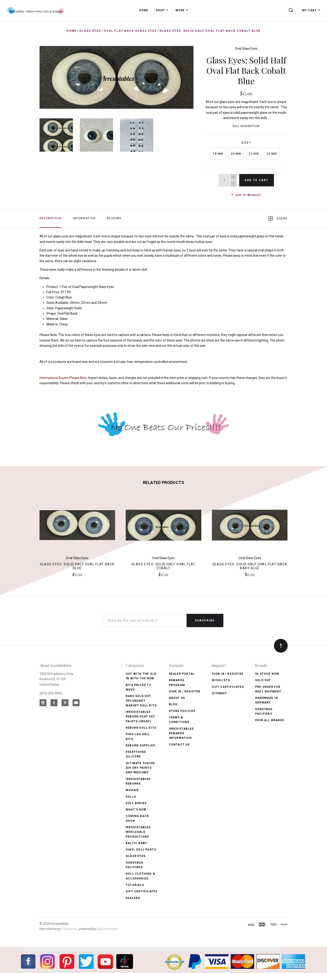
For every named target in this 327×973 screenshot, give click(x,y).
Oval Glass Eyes (246, 48)
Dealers (133, 898)
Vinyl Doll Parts (141, 849)
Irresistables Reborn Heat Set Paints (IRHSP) (140, 716)
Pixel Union (69, 929)
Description (51, 218)
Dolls (131, 796)
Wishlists (221, 680)
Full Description (246, 126)
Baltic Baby (136, 843)
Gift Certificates (141, 891)
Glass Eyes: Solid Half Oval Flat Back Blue (77, 566)
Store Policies (182, 711)
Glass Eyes (135, 856)
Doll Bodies (136, 803)
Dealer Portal (182, 673)
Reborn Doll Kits (141, 727)
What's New (136, 809)
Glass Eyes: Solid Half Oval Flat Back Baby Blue (250, 566)
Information (84, 218)
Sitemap (219, 693)
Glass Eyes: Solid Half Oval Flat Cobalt (163, 566)
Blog (173, 704)
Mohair (132, 790)
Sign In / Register (184, 691)
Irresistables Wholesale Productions (138, 832)
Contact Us (179, 744)
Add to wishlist (246, 195)
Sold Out (263, 680)
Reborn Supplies (140, 745)
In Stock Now (267, 673)
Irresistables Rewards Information (181, 733)
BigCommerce (107, 929)
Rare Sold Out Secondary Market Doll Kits (141, 700)
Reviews (114, 218)
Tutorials (135, 885)
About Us (177, 698)
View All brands (269, 720)
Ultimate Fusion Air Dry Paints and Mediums (140, 768)
